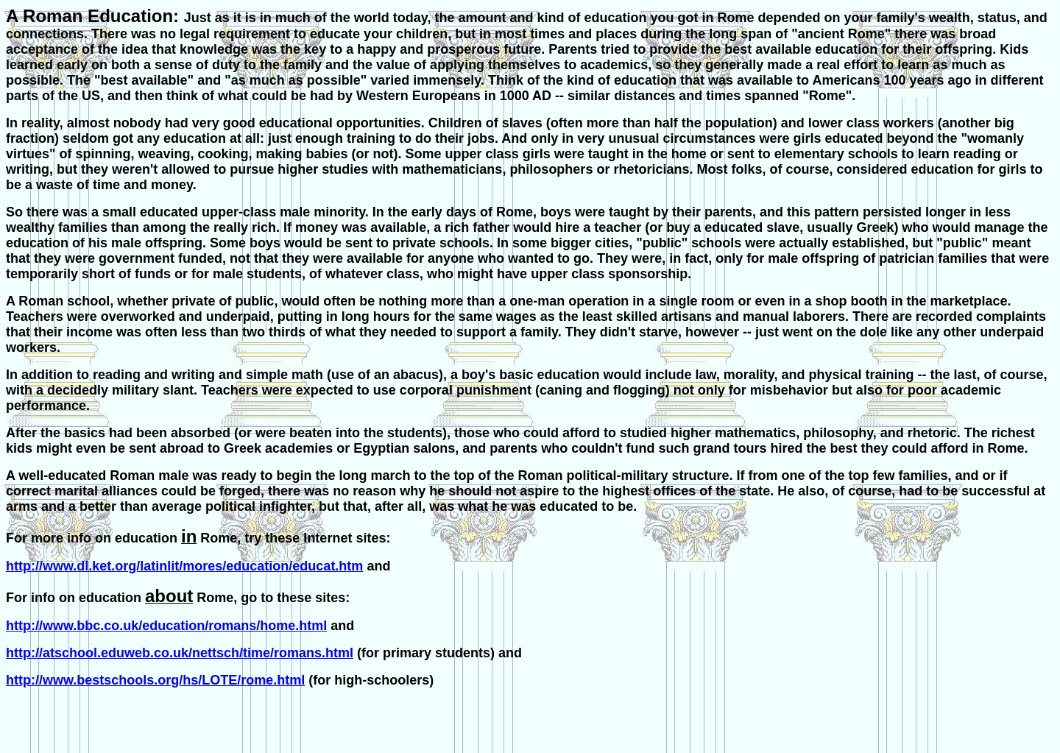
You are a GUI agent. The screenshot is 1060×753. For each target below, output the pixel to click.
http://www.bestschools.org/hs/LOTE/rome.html (155, 680)
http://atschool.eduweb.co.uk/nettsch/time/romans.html (179, 653)
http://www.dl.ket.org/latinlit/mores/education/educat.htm (184, 566)
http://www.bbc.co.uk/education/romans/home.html (166, 625)
